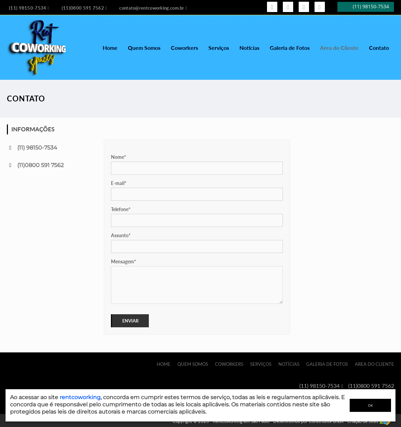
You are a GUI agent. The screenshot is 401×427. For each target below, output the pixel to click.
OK (370, 405)
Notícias (249, 47)
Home (110, 47)
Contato (379, 47)
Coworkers (184, 47)
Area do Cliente (339, 47)
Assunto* (121, 235)
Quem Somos (144, 47)
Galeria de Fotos (290, 47)
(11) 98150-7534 (37, 147)
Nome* (118, 157)
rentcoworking (80, 397)
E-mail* (118, 183)
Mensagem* (123, 261)
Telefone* (121, 209)
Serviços (218, 47)
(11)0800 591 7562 (40, 165)
